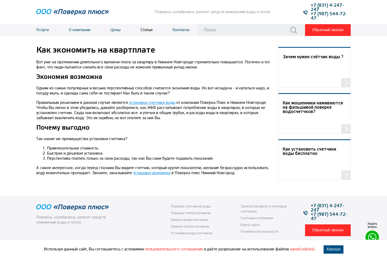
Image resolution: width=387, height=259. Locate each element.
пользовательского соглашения (174, 249)
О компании (79, 30)
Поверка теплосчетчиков (191, 213)
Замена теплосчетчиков (190, 227)
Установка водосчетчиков (191, 233)
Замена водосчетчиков (189, 220)
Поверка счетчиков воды (191, 207)
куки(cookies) (302, 249)
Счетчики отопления (257, 218)
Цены (115, 30)
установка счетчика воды (152, 103)
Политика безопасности (259, 232)
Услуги (42, 30)
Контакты (181, 30)
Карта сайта (250, 225)
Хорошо (334, 249)
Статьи (146, 30)
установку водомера (151, 173)
